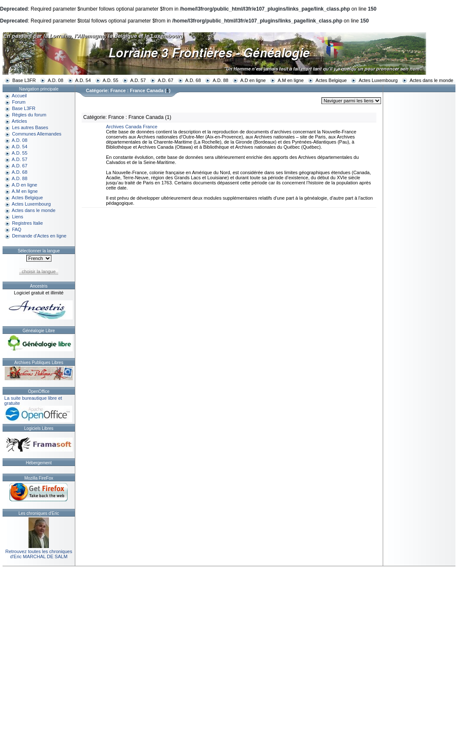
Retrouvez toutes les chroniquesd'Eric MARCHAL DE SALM (39, 554)
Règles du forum (29, 114)
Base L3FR (24, 80)
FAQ (16, 229)
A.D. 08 (55, 80)
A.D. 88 (220, 80)
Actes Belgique (331, 80)
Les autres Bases (30, 127)
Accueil (19, 95)
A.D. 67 (166, 80)
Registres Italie (27, 223)
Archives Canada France (131, 126)
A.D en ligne (253, 80)
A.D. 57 (138, 80)
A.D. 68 (193, 80)
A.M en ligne (291, 80)
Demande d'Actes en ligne (39, 235)
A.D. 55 (111, 80)
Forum (19, 102)
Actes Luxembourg (378, 80)
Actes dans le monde (431, 80)
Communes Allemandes (36, 133)
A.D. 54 (83, 80)
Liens (17, 216)
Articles (19, 121)
